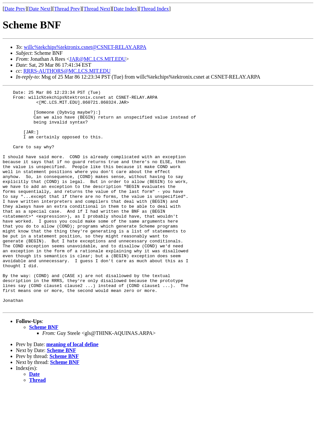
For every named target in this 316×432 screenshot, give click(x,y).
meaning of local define (72, 388)
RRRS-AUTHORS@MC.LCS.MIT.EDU (67, 71)
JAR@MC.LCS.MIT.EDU (97, 59)
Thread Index (154, 9)
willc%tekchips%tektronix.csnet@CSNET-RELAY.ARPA (85, 47)
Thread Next (97, 9)
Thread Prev (67, 9)
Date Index (125, 9)
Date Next (40, 9)
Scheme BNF (43, 371)
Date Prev (14, 9)
